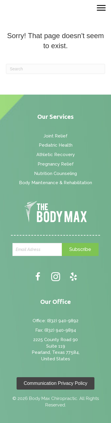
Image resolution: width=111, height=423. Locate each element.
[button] (80, 249)
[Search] (55, 69)
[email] (37, 249)
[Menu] (101, 8)
